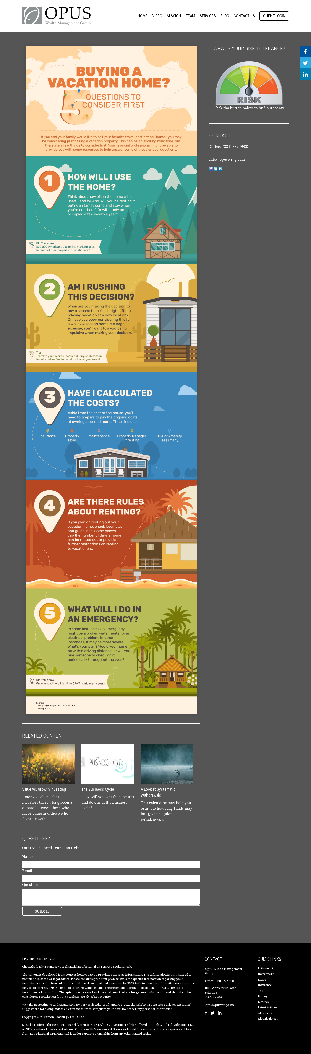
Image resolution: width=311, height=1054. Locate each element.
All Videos (265, 1013)
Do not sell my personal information (147, 1009)
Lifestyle (264, 1002)
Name (27, 856)
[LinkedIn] (220, 1013)
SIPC (106, 1025)
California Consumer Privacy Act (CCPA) (163, 1004)
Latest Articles (267, 1007)
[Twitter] (212, 1013)
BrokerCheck (122, 966)
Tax (260, 991)
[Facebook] (206, 1013)
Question (30, 884)
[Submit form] (42, 911)
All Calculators (268, 1018)
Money (262, 996)
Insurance (265, 985)
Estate (262, 979)
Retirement (265, 968)
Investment (266, 974)
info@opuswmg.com (227, 159)
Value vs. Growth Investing (44, 789)
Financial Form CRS (41, 959)
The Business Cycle (97, 789)
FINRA (97, 1025)
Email (27, 870)
